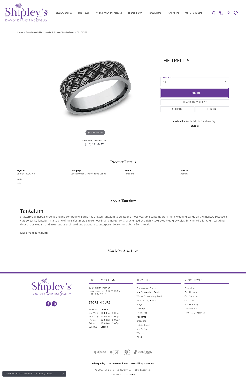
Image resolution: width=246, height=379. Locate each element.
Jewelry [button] (135, 13)
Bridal (84, 13)
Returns (212, 109)
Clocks (140, 337)
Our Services (191, 296)
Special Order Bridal (34, 32)
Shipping (177, 109)
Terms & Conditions (194, 312)
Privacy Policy (99, 363)
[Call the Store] (97, 294)
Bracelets (141, 320)
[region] (95, 87)
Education (189, 288)
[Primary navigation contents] (129, 13)
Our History (190, 292)
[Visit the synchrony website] (143, 352)
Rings (139, 304)
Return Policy (191, 304)
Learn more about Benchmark (131, 224)
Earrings (141, 308)
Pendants (141, 316)
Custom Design (109, 13)
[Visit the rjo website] (127, 352)
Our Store (194, 13)
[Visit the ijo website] (100, 352)
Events (173, 13)
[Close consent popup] (63, 374)
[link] (221, 13)
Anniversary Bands (146, 300)
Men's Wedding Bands (148, 292)
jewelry (20, 32)
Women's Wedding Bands (150, 296)
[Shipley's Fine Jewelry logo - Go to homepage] (26, 13)
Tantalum (129, 173)
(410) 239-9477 (94, 144)
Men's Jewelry (144, 328)
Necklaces (142, 312)
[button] (214, 13)
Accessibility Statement (142, 363)
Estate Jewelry (144, 324)
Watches (141, 333)
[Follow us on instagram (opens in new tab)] (54, 303)
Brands (154, 13)
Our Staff (189, 300)
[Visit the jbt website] (114, 352)
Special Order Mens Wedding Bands (60, 32)
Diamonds (63, 13)
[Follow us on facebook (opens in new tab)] (48, 303)
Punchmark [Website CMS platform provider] (129, 374)
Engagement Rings (146, 288)
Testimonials (190, 308)
